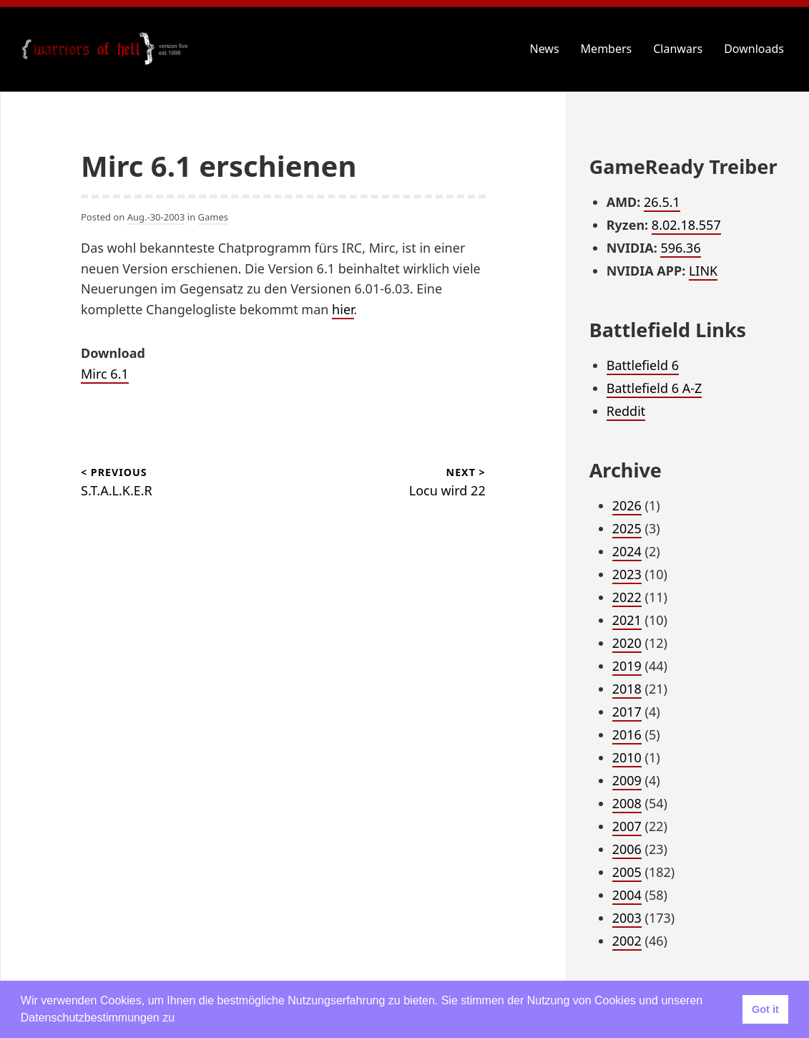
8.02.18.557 (686, 224)
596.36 (680, 247)
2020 (627, 642)
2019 (627, 665)
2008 (627, 803)
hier (342, 309)
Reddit (626, 410)
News (544, 49)
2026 (627, 505)
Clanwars (677, 49)
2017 (627, 711)
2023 (627, 574)
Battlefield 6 (643, 365)
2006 (627, 849)
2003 (627, 917)
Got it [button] (765, 1009)
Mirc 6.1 (105, 373)
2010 (627, 757)
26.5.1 (662, 201)
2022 (627, 597)
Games (213, 216)
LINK (703, 270)
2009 (627, 780)
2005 (627, 872)
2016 (627, 734)
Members (606, 49)
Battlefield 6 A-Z (654, 388)
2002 (627, 940)
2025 (627, 528)
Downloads (754, 49)
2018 (627, 688)
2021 (627, 620)
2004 (627, 894)
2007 (627, 826)
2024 (627, 551)
